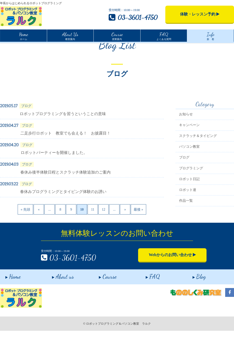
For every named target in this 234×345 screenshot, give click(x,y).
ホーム (23, 36)
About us (58, 289)
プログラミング (191, 189)
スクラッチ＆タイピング (198, 156)
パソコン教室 (189, 167)
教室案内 (70, 36)
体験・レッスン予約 (200, 14)
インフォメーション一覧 (31, 46)
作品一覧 (186, 221)
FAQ (147, 289)
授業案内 (117, 36)
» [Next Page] (125, 230)
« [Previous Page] (38, 230)
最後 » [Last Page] (138, 230)
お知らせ (186, 135)
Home (4, 46)
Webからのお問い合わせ (158, 269)
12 (103, 230)
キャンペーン (189, 145)
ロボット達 (187, 210)
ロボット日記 (189, 199)
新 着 (210, 36)
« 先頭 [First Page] (25, 230)
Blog (193, 289)
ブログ (184, 178)
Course (103, 289)
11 (92, 230)
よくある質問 (163, 36)
